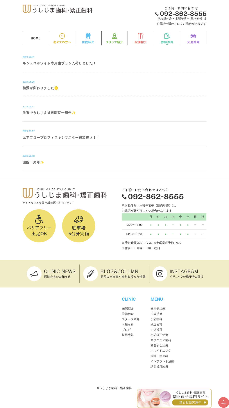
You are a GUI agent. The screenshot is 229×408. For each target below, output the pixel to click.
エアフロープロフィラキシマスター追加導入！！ (61, 137)
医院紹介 (128, 308)
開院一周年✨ (33, 162)
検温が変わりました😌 (40, 88)
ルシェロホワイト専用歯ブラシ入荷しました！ (59, 63)
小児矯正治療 (159, 335)
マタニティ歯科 (161, 340)
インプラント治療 (162, 361)
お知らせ (128, 324)
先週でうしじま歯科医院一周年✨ (49, 113)
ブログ (126, 329)
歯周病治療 (158, 308)
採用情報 (128, 335)
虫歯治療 (156, 314)
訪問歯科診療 (159, 366)
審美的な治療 (159, 345)
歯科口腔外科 (159, 356)
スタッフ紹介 (130, 319)
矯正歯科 (156, 324)
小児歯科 (156, 329)
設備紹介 (128, 314)
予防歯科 (156, 319)
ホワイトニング (161, 350)
